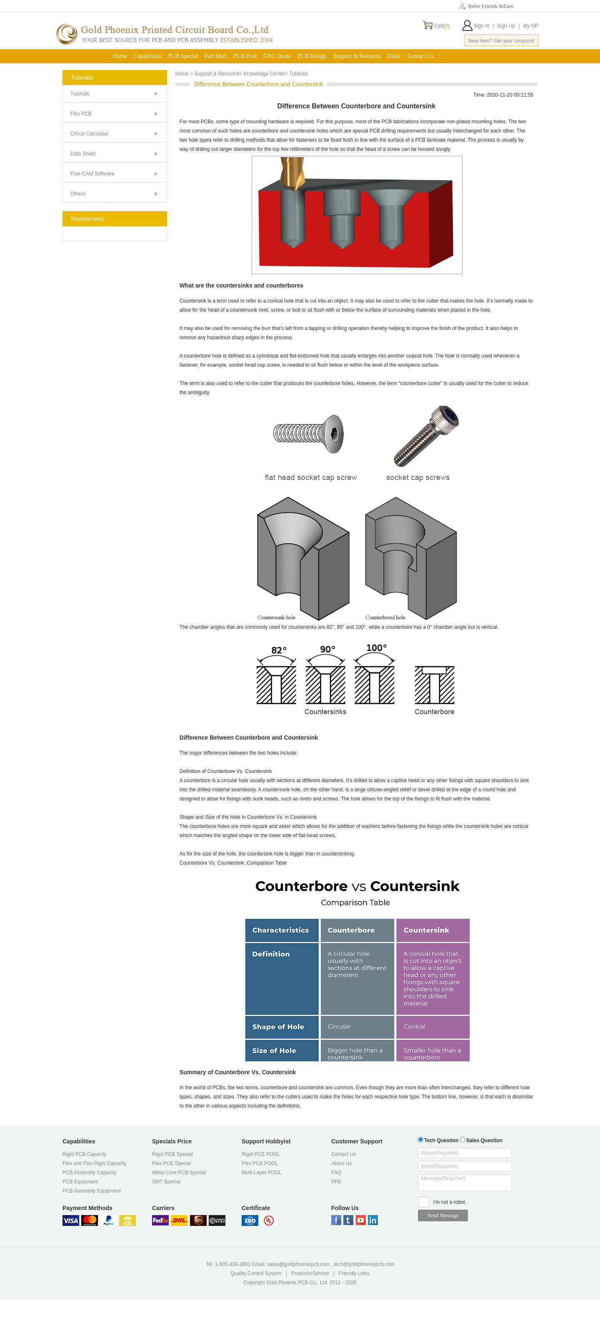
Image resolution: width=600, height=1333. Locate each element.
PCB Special (183, 56)
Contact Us (421, 56)
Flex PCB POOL (260, 1163)
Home (120, 56)
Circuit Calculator (89, 134)
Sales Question (481, 1139)
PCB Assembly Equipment (91, 1191)
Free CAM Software (92, 174)
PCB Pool (245, 56)
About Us (341, 1163)
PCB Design (312, 56)
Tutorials (80, 94)
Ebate (394, 56)
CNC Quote (277, 56)
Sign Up (509, 26)
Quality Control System (256, 1273)
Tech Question (438, 1139)
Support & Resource (357, 56)
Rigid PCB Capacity (84, 1154)
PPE (336, 1182)
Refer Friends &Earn (490, 6)
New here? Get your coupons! (501, 41)
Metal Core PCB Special (179, 1172)
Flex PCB (81, 114)
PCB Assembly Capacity (89, 1172)
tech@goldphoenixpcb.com (364, 1264)
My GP (530, 26)
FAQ (336, 1172)
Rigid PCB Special (172, 1154)
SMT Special (166, 1182)
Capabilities (148, 56)
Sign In (484, 26)
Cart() (442, 26)
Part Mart (216, 56)
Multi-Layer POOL (262, 1172)
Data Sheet (82, 154)
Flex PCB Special (171, 1163)
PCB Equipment (80, 1182)
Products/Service (310, 1273)
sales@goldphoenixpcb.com (298, 1264)
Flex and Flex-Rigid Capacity (94, 1163)
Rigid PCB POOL (261, 1154)
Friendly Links (354, 1273)
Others (77, 194)
